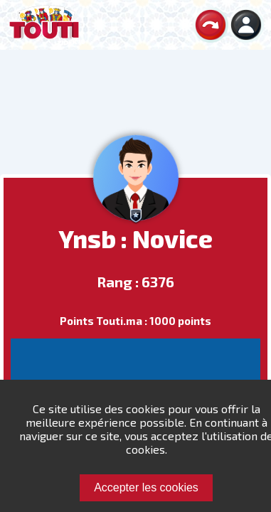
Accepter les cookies (146, 487)
